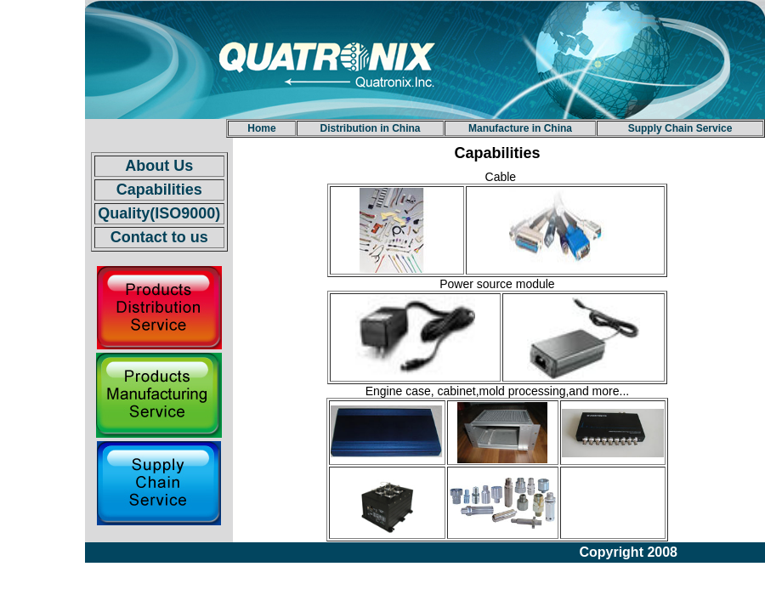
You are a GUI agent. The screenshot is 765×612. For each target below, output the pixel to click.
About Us (159, 165)
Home (261, 128)
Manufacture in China (520, 128)
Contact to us (159, 237)
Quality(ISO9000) (159, 213)
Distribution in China (370, 128)
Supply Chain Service (680, 128)
